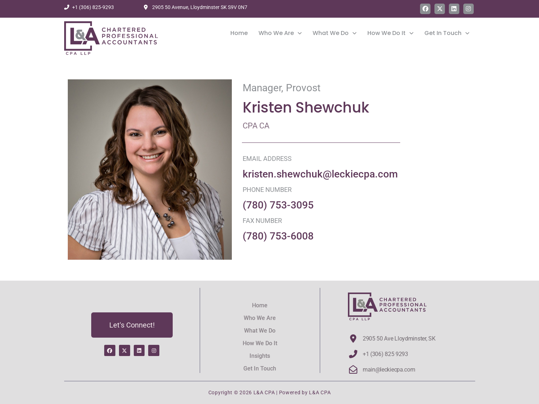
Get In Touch (446, 34)
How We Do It (390, 34)
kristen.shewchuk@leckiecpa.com (320, 174)
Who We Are (280, 34)
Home (239, 34)
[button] (280, 34)
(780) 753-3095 (278, 205)
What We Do (335, 34)
